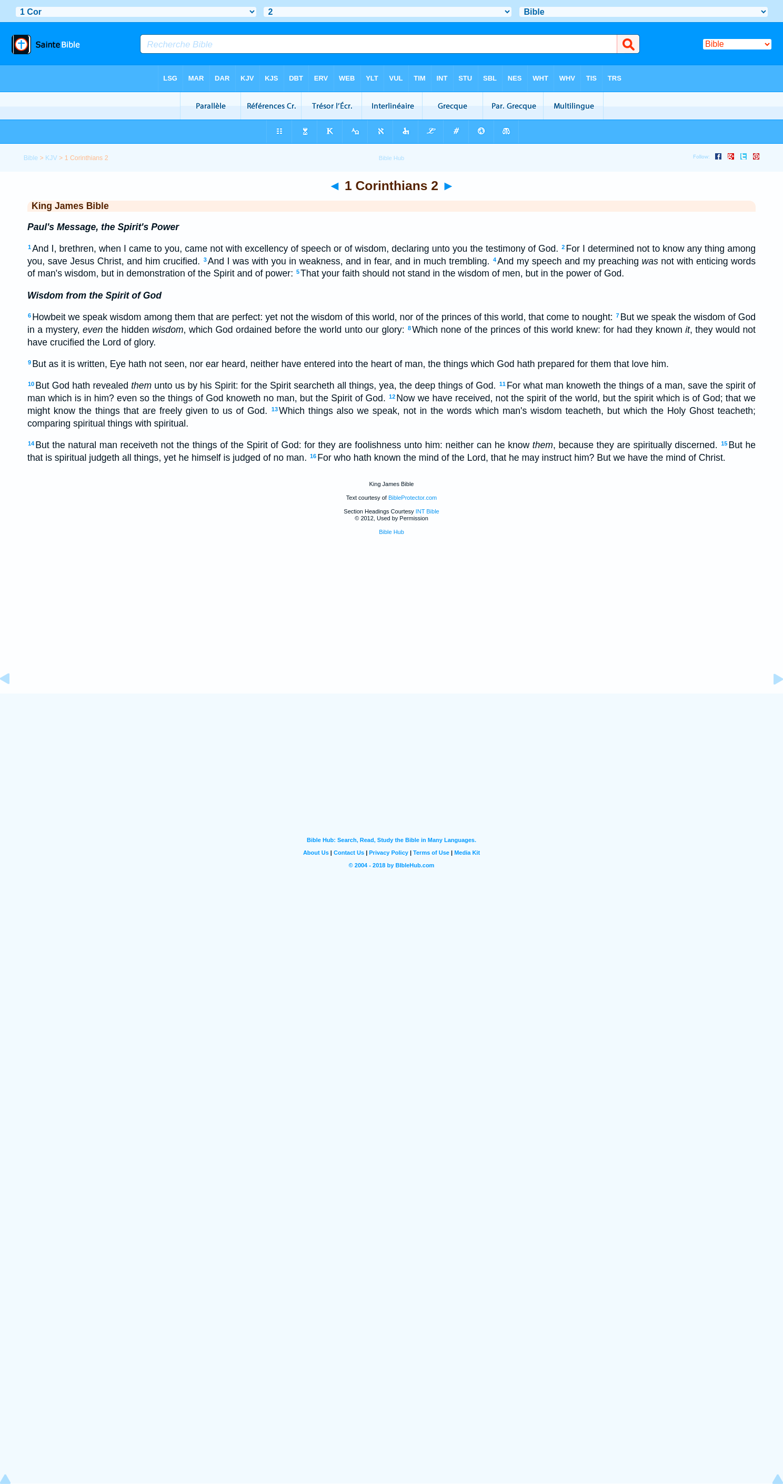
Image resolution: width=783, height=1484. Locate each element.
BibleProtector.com (412, 497)
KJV (51, 158)
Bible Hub (391, 532)
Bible (31, 158)
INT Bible (427, 511)
